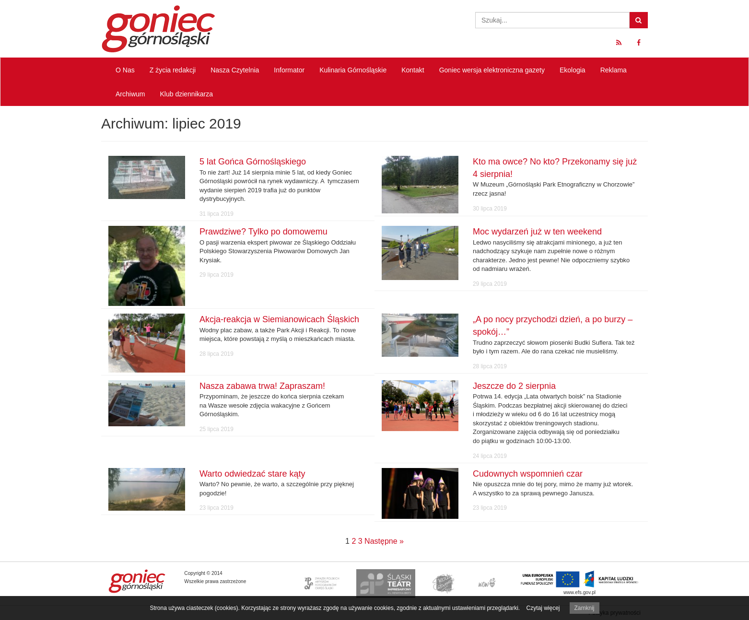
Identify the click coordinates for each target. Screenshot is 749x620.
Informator (289, 70)
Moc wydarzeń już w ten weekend (537, 231)
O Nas (125, 70)
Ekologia (572, 70)
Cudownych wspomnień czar (528, 474)
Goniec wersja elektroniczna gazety (492, 70)
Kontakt (412, 70)
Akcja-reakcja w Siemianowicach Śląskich (279, 319)
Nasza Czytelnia (235, 70)
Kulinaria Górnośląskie (352, 70)
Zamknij (584, 608)
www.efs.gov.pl (579, 592)
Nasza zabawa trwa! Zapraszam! (262, 386)
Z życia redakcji (173, 70)
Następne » (384, 541)
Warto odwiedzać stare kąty (252, 474)
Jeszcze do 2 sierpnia (514, 386)
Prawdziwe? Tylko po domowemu (263, 231)
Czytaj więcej (543, 608)
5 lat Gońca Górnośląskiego (252, 161)
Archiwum (130, 94)
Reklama (613, 70)
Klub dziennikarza (186, 94)
